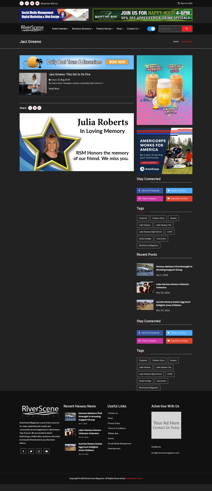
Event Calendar (60, 28)
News (110, 418)
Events (111, 438)
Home (176, 41)
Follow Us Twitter (178, 191)
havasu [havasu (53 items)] (173, 218)
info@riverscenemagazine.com (165, 453)
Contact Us (133, 28)
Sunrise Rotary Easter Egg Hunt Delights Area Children (173, 303)
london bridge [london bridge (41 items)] (145, 238)
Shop (120, 28)
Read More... (55, 88)
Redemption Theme (134, 478)
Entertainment (114, 448)
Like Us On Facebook (150, 191)
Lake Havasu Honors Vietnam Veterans (90, 432)
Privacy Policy (114, 423)
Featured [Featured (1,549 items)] (143, 218)
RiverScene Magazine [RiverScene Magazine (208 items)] (148, 245)
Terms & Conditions (117, 428)
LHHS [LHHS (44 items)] (169, 232)
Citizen (54, 80)
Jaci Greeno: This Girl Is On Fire (69, 74)
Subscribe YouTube (179, 198)
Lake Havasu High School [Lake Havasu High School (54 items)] (150, 232)
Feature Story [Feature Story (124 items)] (159, 218)
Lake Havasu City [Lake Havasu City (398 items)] (163, 225)
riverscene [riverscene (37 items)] (161, 238)
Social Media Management (119, 443)
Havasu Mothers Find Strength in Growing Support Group (174, 268)
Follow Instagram (148, 198)
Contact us (113, 413)
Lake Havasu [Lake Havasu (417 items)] (144, 225)
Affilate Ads (113, 433)
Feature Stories (105, 28)
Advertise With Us (49, 3)
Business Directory (83, 28)
